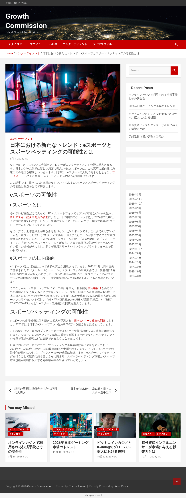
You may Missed (21, 407)
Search (174, 70)
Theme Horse (77, 486)
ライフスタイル (102, 44)
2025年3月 (135, 235)
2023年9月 (135, 271)
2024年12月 (136, 249)
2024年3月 (135, 262)
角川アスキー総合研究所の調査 (29, 217)
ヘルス (53, 44)
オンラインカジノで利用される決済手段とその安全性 (25, 447)
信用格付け (94, 288)
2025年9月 (135, 208)
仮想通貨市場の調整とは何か (146, 136)
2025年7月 (135, 217)
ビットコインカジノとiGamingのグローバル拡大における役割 (114, 447)
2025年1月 (135, 244)
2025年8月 (135, 212)
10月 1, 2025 (148, 456)
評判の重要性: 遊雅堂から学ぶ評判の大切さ (36, 390)
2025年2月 (135, 239)
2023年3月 (135, 276)
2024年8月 (135, 253)
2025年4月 (135, 230)
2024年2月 (135, 267)
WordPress (121, 486)
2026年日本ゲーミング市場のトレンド (152, 106)
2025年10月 (136, 203)
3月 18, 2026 (15, 456)
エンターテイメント (75, 44)
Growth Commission (39, 486)
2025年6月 (135, 221)
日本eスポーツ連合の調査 (90, 320)
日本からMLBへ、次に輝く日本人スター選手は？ (90, 390)
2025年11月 (136, 199)
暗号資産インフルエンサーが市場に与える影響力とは (158, 447)
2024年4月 (135, 258)
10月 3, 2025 (104, 456)
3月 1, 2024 (16, 158)
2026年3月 (135, 194)
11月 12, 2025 (60, 452)
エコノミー (37, 44)
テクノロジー (16, 44)
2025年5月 (135, 226)
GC (27, 158)
